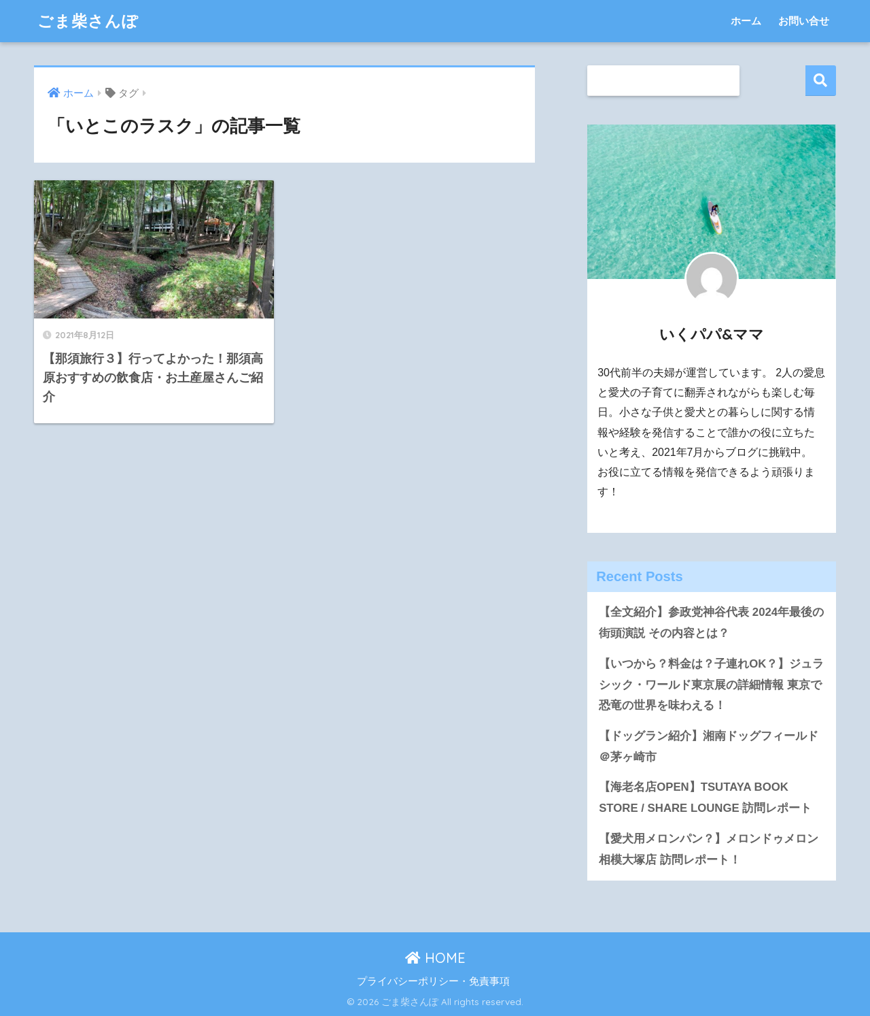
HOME (435, 957)
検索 (820, 80)
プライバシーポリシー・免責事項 (433, 981)
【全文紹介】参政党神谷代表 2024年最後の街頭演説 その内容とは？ (711, 623)
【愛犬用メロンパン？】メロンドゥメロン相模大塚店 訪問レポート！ (708, 849)
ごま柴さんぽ (88, 21)
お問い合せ (803, 21)
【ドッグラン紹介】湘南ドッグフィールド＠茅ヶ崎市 (708, 747)
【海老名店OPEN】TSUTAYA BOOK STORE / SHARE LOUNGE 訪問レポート (705, 798)
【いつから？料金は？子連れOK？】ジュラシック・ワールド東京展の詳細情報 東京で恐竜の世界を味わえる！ (711, 684)
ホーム (746, 21)
